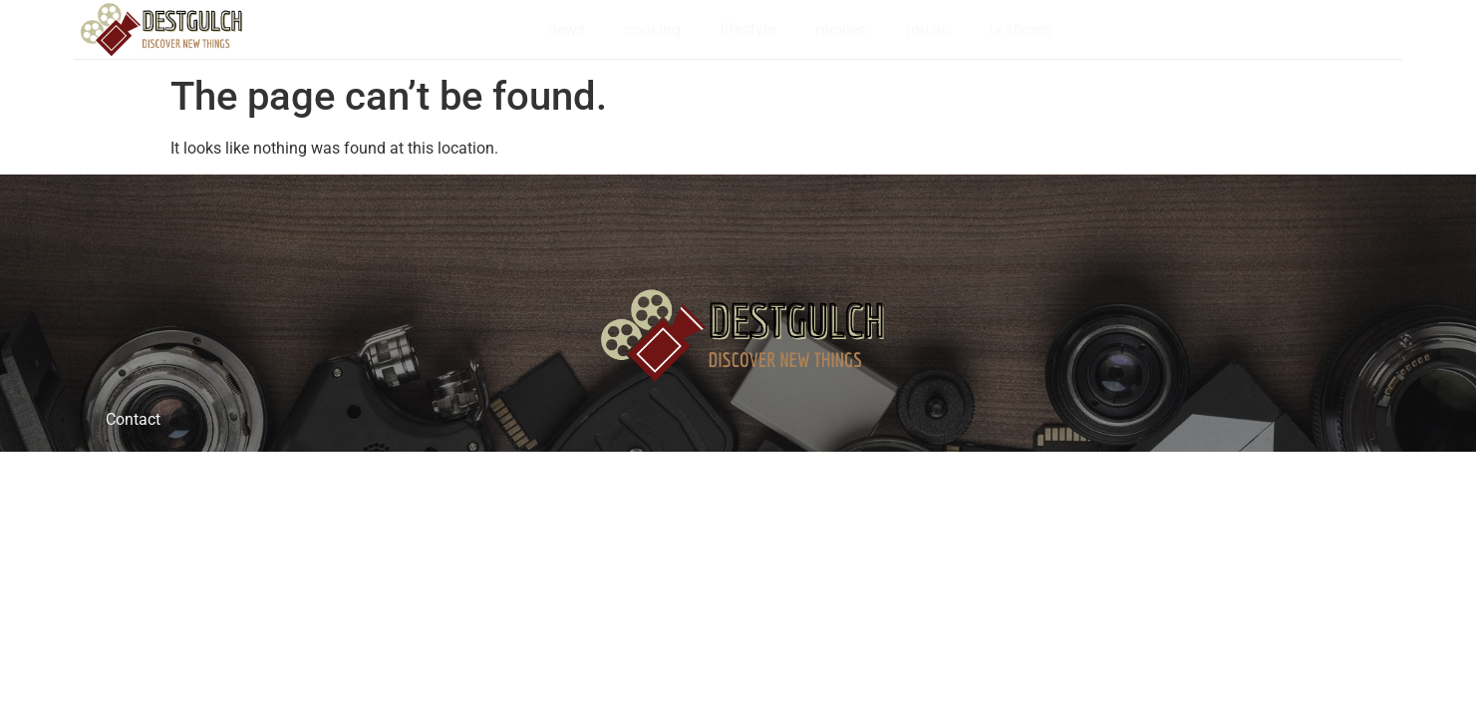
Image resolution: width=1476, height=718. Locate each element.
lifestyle (748, 29)
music (927, 29)
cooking (653, 29)
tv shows (1020, 29)
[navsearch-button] (1415, 30)
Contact (133, 419)
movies (840, 29)
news (566, 29)
